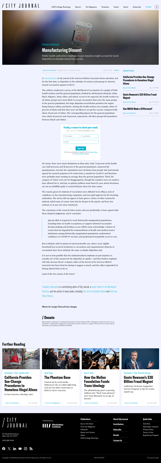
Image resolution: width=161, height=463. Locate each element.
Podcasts (105, 7)
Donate (148, 7)
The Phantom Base (57, 377)
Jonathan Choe (24, 372)
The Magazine (91, 7)
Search (78, 7)
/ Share (116, 70)
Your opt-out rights (153, 458)
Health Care (62, 70)
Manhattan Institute (150, 427)
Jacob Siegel (48, 372)
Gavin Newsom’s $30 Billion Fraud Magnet (140, 96)
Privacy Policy (93, 152)
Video (83, 435)
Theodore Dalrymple (50, 44)
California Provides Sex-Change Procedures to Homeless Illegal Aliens (138, 80)
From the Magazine (53, 403)
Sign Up (80, 148)
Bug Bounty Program (151, 435)
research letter (50, 78)
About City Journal (120, 419)
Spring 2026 (72, 403)
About (125, 7)
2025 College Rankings (61, 7)
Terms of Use (148, 432)
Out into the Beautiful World (94, 291)
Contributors (118, 424)
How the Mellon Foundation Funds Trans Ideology (96, 381)
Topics (116, 7)
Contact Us (117, 440)
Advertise (146, 424)
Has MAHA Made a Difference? (137, 108)
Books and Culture (88, 432)
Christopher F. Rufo (11, 372)
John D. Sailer (89, 372)
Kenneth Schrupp (144, 372)
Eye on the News (12, 403)
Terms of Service (80, 154)
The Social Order (74, 70)
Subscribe (137, 7)
